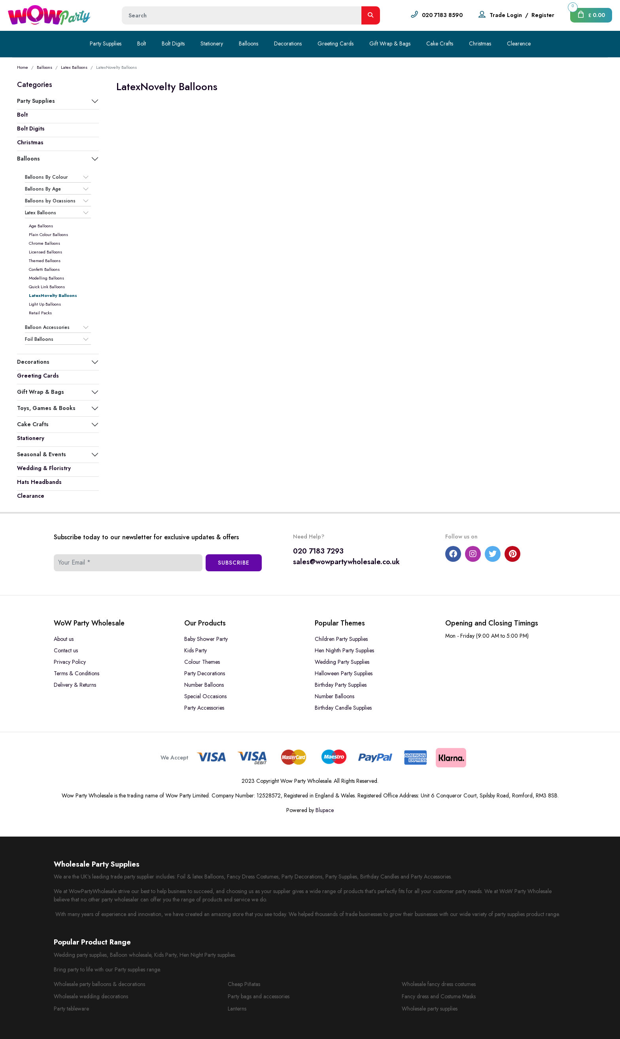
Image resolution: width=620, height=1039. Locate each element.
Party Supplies (105, 43)
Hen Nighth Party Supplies (344, 650)
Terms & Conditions (76, 673)
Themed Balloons (44, 260)
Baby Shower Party (206, 639)
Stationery (211, 43)
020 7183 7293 (318, 551)
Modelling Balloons (46, 278)
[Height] (242, 15)
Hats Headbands (39, 482)
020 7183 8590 (442, 15)
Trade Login (506, 15)
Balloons (248, 43)
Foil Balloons (39, 339)
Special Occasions (205, 696)
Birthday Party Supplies (341, 685)
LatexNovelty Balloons (53, 295)
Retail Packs (40, 312)
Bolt (141, 43)
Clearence (519, 43)
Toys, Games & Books (46, 408)
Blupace (325, 810)
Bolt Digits (173, 43)
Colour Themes (202, 662)
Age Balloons (41, 226)
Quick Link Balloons (47, 286)
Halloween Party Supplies (343, 673)
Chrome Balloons (44, 243)
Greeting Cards (335, 43)
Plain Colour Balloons (48, 234)
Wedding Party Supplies (342, 662)
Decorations (288, 43)
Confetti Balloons (44, 269)
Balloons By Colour (46, 177)
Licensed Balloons (45, 252)
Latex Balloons (74, 67)
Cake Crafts (439, 43)
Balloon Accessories (47, 327)
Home (22, 67)
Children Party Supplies (341, 639)
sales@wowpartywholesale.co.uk (346, 562)
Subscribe (234, 563)
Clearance (30, 496)
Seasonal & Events (41, 454)
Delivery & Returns (75, 685)
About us (64, 639)
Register (542, 15)
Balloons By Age (43, 189)
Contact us (66, 650)
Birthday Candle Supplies (343, 708)
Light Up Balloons (45, 304)
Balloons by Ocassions (50, 201)
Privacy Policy (70, 662)
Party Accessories (204, 708)
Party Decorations (204, 673)
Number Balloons (204, 685)
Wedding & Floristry (44, 468)
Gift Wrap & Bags (389, 43)
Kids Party (195, 650)
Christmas (480, 43)
